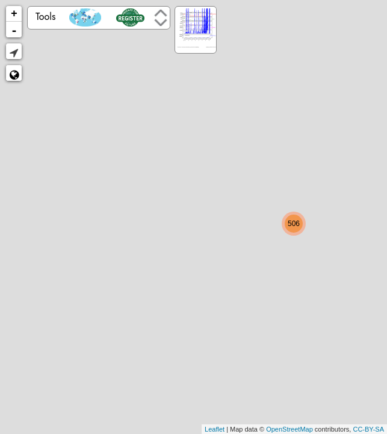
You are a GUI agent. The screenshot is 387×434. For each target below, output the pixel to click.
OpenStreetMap (289, 429)
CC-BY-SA (368, 429)
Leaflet (214, 429)
